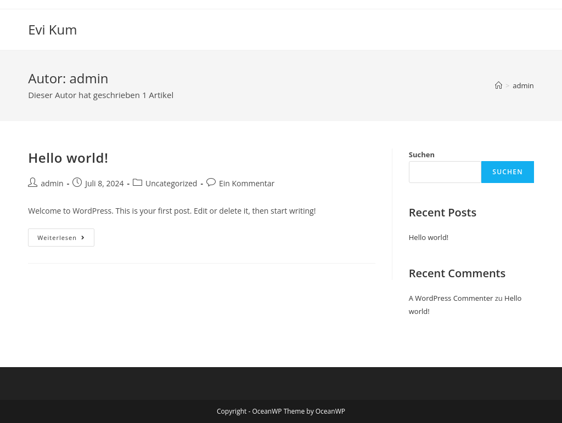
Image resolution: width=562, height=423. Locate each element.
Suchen (422, 154)
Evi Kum (52, 29)
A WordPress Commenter (451, 298)
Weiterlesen (65, 235)
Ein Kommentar (246, 183)
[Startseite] (498, 85)
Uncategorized (171, 183)
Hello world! (68, 157)
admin (523, 85)
